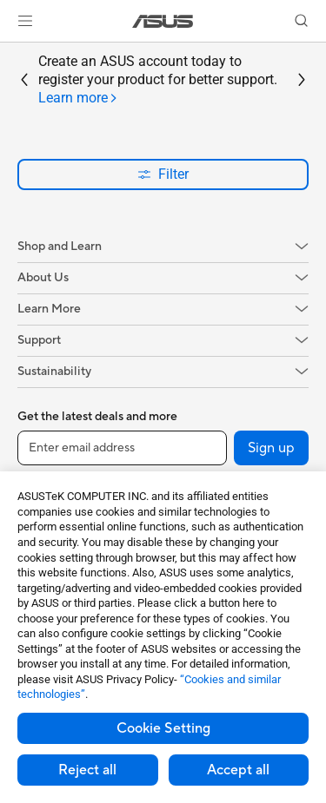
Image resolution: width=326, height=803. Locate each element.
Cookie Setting (163, 728)
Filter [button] (163, 174)
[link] (163, 21)
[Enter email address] (122, 448)
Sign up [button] (271, 448)
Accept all (238, 770)
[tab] (78, 98)
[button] (25, 21)
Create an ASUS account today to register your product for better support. (157, 80)
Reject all (87, 770)
